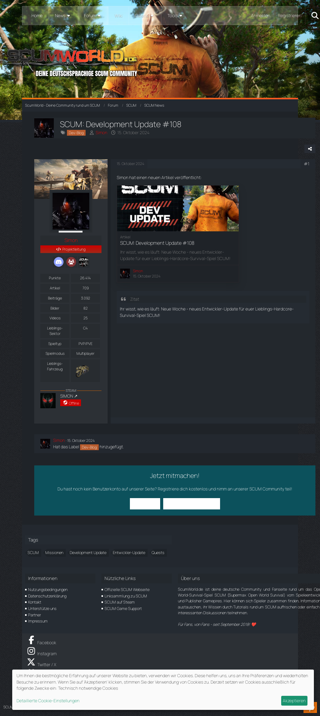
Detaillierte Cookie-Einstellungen (48, 700)
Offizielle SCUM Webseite (127, 589)
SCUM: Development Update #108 (157, 243)
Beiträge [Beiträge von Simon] (55, 298)
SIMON (66, 396)
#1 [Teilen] (306, 164)
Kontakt (34, 602)
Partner (34, 615)
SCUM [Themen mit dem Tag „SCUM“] (33, 552)
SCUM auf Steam (120, 602)
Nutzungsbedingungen (48, 589)
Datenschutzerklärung (47, 596)
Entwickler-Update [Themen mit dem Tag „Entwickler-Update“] (129, 552)
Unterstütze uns (42, 608)
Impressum (38, 621)
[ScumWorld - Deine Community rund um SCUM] (160, 61)
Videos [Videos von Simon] (55, 318)
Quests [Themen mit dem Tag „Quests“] (158, 552)
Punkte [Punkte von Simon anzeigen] (55, 278)
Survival (127, 315)
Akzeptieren (294, 700)
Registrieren (289, 15)
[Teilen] (309, 149)
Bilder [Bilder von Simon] (54, 308)
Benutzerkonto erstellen (192, 503)
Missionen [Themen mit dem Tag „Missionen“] (54, 552)
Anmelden (260, 15)
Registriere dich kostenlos (183, 489)
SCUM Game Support (123, 608)
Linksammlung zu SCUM (126, 596)
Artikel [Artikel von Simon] (55, 288)
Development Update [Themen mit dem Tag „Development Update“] (88, 552)
